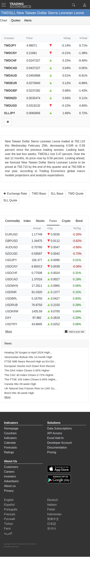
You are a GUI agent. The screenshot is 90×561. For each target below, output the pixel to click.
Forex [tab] (53, 220)
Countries (10, 433)
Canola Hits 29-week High (20, 383)
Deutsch (52, 499)
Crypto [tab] (66, 220)
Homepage (11, 428)
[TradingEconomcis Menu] (5, 4)
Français (9, 514)
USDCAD (11, 279)
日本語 (51, 523)
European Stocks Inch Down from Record (29, 366)
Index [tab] (27, 220)
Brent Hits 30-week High (19, 392)
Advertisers (11, 481)
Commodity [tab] (12, 220)
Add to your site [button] (74, 331)
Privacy (9, 490)
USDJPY (11, 260)
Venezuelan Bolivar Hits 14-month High (28, 357)
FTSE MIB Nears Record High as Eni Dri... (30, 361)
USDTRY (11, 324)
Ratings (9, 452)
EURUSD (11, 234)
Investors (10, 476)
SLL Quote (10, 200)
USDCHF (11, 272)
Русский (9, 519)
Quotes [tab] (15, 20)
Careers (9, 471)
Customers (11, 466)
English (9, 499)
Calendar (10, 442)
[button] (84, 5)
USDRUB (11, 305)
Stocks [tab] (40, 220)
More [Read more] (8, 331)
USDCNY (11, 266)
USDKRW (11, 311)
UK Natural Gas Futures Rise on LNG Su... (30, 388)
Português (10, 509)
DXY (8, 317)
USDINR (10, 292)
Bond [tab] (79, 220)
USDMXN (11, 285)
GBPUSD (11, 240)
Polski (51, 509)
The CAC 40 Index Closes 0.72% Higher (28, 375)
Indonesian (54, 514)
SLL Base (57, 193)
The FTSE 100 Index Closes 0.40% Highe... (31, 379)
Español (9, 504)
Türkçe (8, 523)
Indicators (10, 438)
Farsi (7, 528)
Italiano (52, 504)
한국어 (51, 528)
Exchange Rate (15, 193)
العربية (8, 533)
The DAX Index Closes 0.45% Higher (27, 370)
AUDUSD (11, 247)
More (7, 397)
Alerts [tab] (28, 20)
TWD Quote (75, 193)
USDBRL (11, 298)
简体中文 (53, 519)
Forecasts (10, 447)
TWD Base (39, 193)
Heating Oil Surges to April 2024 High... (28, 352)
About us (10, 486)
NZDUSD (11, 253)
